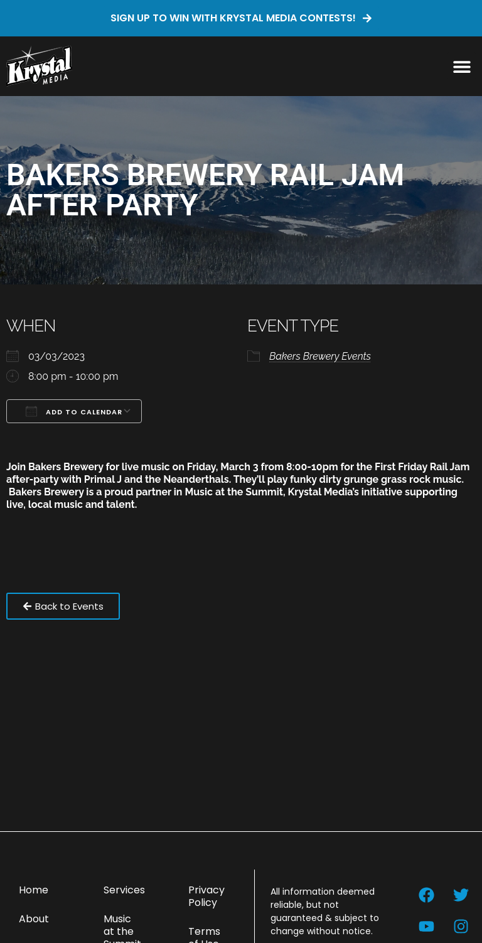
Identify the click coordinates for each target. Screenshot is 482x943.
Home (33, 890)
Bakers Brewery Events (320, 356)
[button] (461, 66)
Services (124, 890)
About (34, 919)
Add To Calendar (74, 411)
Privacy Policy (206, 896)
